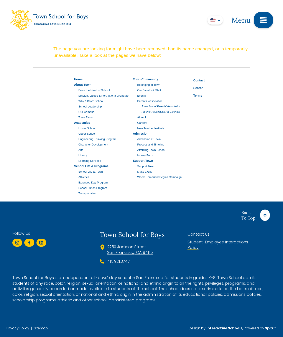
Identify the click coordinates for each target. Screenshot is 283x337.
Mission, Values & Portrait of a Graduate (103, 95)
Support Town (143, 160)
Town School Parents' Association (161, 106)
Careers (142, 122)
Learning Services (89, 160)
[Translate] (215, 20)
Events (141, 95)
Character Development (93, 144)
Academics (82, 122)
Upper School (86, 133)
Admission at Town (149, 139)
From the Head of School (94, 90)
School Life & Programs (91, 166)
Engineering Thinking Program (97, 139)
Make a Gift (144, 171)
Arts (80, 150)
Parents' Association (150, 101)
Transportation (87, 193)
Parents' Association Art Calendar (161, 111)
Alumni (141, 117)
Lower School (86, 128)
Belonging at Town (148, 84)
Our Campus (86, 112)
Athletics (83, 177)
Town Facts (85, 117)
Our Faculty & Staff (149, 90)
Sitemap (41, 328)
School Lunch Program (92, 188)
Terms (195, 95)
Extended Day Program (93, 182)
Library (82, 155)
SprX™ (270, 328)
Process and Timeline (150, 144)
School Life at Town (90, 171)
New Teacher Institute (150, 128)
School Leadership (90, 106)
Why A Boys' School (90, 101)
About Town (82, 84)
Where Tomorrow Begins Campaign (159, 177)
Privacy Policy (18, 328)
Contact (196, 80)
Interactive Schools (224, 328)
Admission (140, 133)
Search (195, 87)
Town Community (145, 79)
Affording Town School (151, 150)
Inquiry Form (145, 155)
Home (78, 79)
